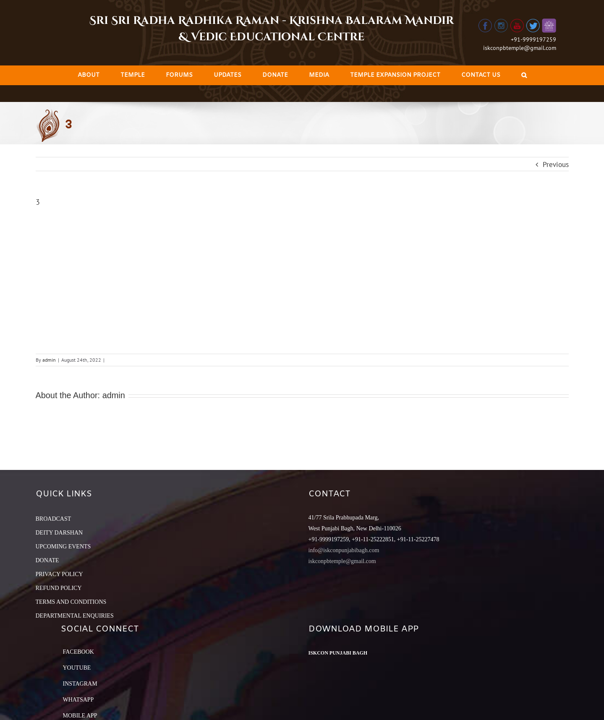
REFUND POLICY (59, 588)
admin (49, 360)
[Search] (524, 75)
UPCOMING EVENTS (63, 546)
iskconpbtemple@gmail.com (519, 48)
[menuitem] (88, 75)
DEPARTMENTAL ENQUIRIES (75, 616)
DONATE (47, 560)
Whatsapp (78, 700)
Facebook (78, 652)
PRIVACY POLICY (59, 574)
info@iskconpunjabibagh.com (344, 550)
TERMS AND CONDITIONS (71, 602)
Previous (556, 164)
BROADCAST (53, 519)
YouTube (77, 668)
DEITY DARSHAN (59, 533)
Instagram (80, 684)
